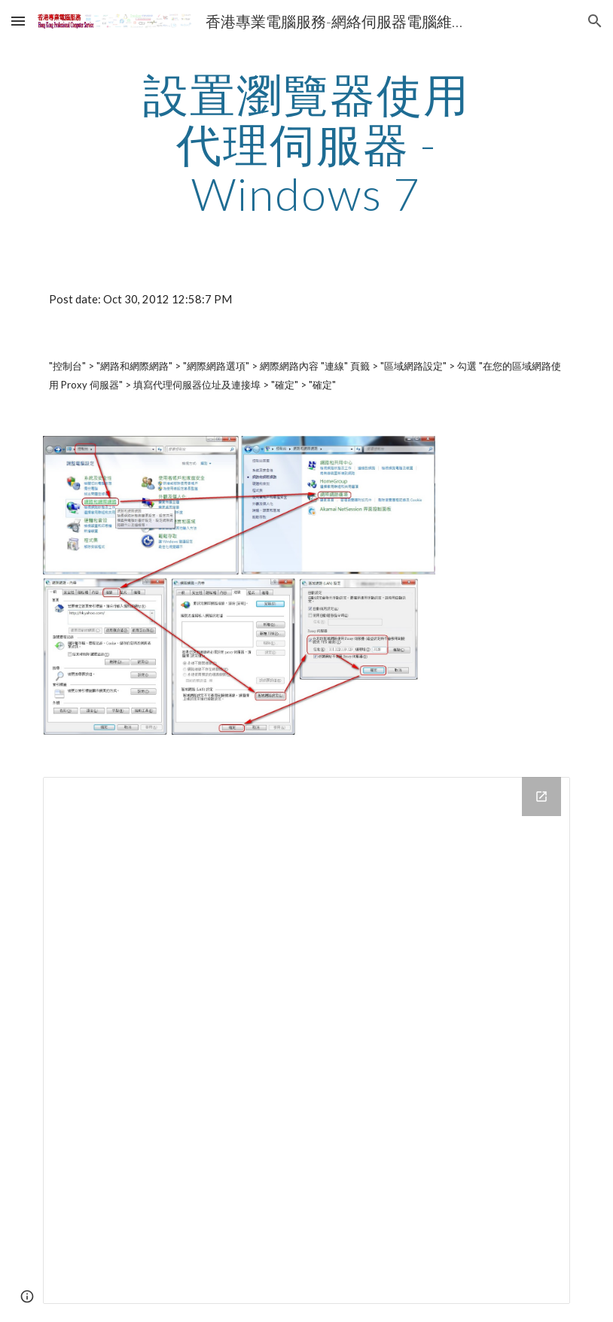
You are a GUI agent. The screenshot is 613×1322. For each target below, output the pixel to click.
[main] (306, 143)
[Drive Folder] (306, 1040)
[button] (18, 20)
